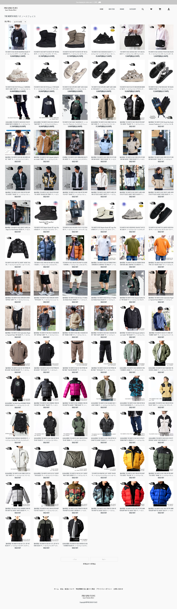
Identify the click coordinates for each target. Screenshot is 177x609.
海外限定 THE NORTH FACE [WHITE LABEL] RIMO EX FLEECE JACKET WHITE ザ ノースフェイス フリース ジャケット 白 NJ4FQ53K (103, 193)
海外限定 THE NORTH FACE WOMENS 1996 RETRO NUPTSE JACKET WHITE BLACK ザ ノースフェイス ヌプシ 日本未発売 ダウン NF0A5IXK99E (17, 509)
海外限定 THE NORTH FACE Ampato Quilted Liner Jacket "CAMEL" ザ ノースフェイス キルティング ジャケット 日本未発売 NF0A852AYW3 (46, 158)
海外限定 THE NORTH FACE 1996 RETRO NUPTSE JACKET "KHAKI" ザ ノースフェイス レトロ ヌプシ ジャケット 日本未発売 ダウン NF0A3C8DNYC (161, 474)
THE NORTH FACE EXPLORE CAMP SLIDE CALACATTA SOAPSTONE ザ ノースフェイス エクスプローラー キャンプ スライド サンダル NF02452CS (75, 88)
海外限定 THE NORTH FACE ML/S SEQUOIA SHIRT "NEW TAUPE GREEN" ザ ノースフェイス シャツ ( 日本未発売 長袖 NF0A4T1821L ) (103, 334)
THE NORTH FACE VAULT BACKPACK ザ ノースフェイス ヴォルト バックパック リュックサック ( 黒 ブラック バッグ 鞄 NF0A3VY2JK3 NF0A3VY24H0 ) (75, 123)
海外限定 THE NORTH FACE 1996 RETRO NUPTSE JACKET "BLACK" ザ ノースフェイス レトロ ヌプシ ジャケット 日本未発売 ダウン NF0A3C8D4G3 (17, 193)
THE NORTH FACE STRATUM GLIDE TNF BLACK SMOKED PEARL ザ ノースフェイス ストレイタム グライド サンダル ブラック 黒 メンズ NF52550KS (160, 88)
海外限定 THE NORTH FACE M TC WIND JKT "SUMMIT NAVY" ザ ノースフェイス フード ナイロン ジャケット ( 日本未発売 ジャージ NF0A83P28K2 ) (161, 334)
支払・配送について (67, 589)
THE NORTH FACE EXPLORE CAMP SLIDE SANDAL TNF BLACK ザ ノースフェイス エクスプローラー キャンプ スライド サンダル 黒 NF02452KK (103, 88)
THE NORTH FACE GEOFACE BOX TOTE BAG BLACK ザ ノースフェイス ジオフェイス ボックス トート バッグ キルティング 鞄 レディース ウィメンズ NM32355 (132, 53)
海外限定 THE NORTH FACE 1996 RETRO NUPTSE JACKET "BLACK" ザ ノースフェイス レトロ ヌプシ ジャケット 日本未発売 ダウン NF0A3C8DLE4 (132, 123)
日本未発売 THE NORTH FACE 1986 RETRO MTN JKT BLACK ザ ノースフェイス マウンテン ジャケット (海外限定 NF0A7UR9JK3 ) (46, 439)
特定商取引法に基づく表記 (85, 589)
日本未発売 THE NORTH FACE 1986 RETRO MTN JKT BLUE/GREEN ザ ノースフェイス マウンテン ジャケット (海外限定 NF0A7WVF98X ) (132, 404)
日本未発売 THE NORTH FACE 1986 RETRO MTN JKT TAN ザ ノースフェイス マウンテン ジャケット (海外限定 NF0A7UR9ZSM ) (160, 404)
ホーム (56, 589)
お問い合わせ (118, 589)
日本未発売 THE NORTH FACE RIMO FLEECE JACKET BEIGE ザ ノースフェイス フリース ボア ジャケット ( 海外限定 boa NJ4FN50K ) (103, 123)
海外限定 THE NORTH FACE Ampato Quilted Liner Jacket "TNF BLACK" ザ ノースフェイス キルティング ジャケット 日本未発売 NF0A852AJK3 (132, 334)
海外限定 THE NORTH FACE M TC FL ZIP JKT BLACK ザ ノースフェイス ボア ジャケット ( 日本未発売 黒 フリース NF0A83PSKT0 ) (17, 545)
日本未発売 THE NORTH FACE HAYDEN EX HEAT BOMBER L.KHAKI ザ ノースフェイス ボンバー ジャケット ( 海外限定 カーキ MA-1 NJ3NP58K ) (132, 369)
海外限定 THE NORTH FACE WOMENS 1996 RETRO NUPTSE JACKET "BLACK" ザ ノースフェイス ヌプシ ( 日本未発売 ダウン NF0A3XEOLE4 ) (46, 404)
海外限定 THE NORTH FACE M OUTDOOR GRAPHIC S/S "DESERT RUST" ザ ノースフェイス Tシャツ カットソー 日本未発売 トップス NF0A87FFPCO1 (161, 264)
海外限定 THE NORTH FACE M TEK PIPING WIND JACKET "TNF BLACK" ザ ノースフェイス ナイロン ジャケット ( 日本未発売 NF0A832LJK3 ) (46, 369)
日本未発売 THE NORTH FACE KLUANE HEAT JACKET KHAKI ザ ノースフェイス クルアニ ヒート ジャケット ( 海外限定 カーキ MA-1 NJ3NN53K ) (103, 404)
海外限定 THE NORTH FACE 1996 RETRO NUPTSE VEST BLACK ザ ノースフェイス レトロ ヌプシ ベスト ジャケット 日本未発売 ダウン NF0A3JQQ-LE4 (46, 509)
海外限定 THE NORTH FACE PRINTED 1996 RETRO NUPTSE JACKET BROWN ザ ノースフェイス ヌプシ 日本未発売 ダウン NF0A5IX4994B (75, 509)
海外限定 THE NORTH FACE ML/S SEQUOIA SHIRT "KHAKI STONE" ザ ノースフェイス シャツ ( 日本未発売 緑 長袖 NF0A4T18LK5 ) (75, 334)
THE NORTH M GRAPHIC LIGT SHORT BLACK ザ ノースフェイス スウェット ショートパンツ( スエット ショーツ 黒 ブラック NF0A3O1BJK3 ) (103, 474)
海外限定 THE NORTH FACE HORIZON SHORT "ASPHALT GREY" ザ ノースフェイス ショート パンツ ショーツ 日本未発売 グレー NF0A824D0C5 (17, 299)
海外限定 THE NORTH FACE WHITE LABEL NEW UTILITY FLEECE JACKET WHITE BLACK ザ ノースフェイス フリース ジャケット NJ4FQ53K (132, 193)
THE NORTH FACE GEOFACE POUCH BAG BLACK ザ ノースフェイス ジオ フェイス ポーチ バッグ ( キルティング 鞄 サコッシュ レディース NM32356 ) (161, 53)
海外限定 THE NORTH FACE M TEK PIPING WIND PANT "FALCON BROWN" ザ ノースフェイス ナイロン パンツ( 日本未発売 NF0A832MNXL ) (75, 369)
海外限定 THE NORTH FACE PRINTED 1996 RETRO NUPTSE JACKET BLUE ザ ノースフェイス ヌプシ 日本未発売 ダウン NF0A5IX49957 (103, 509)
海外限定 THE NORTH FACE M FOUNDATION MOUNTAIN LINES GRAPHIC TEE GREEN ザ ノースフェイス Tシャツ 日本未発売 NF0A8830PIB (132, 264)
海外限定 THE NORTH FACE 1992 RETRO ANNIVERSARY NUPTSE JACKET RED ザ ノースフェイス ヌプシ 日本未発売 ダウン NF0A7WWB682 (132, 509)
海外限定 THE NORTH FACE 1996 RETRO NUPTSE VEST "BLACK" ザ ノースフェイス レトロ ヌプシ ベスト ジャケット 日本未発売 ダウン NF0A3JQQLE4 (75, 193)
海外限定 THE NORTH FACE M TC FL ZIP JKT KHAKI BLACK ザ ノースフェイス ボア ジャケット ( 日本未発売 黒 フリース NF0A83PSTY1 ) (46, 545)
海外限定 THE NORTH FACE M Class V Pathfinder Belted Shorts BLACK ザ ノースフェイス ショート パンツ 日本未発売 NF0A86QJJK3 (103, 299)
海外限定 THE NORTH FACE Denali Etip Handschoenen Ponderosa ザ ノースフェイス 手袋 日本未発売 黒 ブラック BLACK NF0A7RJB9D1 (160, 123)
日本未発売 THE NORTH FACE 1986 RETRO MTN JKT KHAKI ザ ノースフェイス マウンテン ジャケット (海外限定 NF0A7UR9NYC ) (75, 439)
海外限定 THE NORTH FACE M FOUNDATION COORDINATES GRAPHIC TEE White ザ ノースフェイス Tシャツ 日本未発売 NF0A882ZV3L (103, 264)
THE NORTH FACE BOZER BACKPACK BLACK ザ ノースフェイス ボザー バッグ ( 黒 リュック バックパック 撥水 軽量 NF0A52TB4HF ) (17, 53)
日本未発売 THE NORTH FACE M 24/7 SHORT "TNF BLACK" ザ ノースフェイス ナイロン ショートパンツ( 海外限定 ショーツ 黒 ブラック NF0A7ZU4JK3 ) (46, 474)
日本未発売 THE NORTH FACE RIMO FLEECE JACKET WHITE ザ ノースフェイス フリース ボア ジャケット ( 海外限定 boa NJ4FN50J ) (17, 474)
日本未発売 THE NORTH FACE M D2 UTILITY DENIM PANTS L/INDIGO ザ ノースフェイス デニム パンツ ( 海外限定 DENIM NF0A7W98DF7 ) (132, 439)
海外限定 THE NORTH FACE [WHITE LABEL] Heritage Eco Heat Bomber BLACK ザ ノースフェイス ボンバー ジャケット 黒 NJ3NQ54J (17, 228)
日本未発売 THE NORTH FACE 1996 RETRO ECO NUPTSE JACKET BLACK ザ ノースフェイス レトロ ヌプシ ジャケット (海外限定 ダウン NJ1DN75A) (103, 439)
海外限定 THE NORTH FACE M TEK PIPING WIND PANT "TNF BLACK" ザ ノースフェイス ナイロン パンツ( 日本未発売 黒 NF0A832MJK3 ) (103, 369)
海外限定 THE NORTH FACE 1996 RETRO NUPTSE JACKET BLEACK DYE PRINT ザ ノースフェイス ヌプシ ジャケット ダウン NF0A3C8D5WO (46, 193)
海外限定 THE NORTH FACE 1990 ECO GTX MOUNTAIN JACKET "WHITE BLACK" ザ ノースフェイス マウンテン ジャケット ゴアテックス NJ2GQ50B (103, 158)
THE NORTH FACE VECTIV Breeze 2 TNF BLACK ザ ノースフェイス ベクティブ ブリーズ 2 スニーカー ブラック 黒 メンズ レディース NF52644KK (46, 88)
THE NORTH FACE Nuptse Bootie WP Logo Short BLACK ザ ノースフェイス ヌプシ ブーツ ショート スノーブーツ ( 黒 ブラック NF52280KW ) (46, 228)
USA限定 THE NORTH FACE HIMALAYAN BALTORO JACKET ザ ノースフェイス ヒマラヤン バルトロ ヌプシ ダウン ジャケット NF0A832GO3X (74, 158)
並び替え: (8, 21)
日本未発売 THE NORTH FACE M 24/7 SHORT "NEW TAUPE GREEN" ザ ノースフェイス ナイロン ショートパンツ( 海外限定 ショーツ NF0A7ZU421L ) (74, 474)
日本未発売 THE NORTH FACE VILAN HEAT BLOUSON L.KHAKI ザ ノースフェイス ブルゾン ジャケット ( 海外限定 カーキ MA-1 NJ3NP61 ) (161, 369)
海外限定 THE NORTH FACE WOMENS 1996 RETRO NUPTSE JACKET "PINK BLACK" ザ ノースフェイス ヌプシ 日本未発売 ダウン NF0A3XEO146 (75, 404)
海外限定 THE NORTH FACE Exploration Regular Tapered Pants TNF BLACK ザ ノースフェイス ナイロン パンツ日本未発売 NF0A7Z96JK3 (17, 334)
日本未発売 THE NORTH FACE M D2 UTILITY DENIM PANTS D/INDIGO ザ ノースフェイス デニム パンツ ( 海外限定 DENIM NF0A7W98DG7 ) (17, 123)
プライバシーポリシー (104, 589)
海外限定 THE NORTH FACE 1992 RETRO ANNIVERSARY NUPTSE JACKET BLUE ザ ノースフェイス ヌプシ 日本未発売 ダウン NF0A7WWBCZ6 (160, 509)
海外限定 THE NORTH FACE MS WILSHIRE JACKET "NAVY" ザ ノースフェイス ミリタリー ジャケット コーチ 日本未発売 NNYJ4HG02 (17, 158)
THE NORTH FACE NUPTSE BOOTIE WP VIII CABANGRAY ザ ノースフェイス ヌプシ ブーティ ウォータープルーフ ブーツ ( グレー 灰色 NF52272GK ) (75, 53)
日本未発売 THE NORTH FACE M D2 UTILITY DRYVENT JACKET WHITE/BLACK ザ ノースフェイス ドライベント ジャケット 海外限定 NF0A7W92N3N (161, 439)
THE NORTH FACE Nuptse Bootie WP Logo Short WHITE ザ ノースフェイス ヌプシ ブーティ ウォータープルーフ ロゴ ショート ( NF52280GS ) (103, 228)
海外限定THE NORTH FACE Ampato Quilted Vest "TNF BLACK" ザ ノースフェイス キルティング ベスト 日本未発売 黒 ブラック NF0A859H (132, 299)
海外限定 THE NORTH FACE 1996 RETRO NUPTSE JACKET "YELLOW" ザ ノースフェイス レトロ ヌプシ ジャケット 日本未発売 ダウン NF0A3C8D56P (132, 474)
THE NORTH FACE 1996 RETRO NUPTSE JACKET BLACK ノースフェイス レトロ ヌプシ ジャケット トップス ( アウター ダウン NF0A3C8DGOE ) (46, 264)
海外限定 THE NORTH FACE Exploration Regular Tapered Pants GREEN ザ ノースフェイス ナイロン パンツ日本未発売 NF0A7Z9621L (160, 299)
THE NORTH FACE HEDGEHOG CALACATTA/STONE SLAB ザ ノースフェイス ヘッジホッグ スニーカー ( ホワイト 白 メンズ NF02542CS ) (132, 228)
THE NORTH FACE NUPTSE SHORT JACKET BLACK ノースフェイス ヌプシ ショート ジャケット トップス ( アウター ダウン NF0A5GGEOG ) (17, 264)
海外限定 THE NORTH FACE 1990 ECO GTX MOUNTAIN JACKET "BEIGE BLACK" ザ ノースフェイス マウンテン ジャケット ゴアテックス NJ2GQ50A (132, 158)
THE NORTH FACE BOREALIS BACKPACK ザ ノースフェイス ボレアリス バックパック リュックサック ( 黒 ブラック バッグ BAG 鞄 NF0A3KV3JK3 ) (17, 439)
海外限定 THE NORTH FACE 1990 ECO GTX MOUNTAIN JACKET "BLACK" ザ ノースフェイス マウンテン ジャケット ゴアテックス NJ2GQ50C (161, 158)
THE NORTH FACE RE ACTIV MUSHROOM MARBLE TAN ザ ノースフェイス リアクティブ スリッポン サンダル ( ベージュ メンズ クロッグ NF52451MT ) (132, 88)
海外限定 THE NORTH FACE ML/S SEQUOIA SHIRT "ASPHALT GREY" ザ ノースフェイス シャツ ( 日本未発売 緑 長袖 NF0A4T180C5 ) (46, 334)
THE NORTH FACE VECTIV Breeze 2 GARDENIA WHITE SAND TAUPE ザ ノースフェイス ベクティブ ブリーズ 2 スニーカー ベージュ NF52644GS (17, 88)
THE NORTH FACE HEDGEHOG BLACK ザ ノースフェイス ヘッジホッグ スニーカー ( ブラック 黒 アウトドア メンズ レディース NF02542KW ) (103, 53)
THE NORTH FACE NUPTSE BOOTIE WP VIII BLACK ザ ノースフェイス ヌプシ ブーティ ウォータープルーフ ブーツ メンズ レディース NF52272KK (46, 53)
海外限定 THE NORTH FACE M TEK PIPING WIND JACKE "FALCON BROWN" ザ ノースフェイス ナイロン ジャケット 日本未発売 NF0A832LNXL (17, 369)
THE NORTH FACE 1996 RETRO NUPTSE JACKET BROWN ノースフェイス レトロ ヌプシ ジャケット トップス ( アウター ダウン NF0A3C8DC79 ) (74, 264)
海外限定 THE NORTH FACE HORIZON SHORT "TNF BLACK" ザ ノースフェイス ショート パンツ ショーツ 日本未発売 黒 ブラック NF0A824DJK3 (46, 299)
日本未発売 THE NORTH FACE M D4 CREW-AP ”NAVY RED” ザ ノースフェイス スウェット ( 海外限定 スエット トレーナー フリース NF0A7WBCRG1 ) (46, 123)
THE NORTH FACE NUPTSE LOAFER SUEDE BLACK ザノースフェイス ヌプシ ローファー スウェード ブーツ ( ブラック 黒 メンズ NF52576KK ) (160, 228)
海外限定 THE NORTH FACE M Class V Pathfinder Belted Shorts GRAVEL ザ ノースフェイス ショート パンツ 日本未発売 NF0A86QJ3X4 (75, 299)
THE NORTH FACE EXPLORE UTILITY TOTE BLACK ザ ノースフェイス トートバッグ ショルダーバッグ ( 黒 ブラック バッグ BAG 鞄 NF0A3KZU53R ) (74, 228)
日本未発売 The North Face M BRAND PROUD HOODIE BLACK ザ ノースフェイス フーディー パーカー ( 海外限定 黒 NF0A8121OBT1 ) (17, 404)
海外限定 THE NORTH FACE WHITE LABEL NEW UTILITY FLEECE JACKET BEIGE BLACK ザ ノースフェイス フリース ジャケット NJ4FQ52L (161, 193)
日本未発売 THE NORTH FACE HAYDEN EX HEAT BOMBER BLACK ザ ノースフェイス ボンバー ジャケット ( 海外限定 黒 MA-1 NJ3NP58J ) (75, 545)
